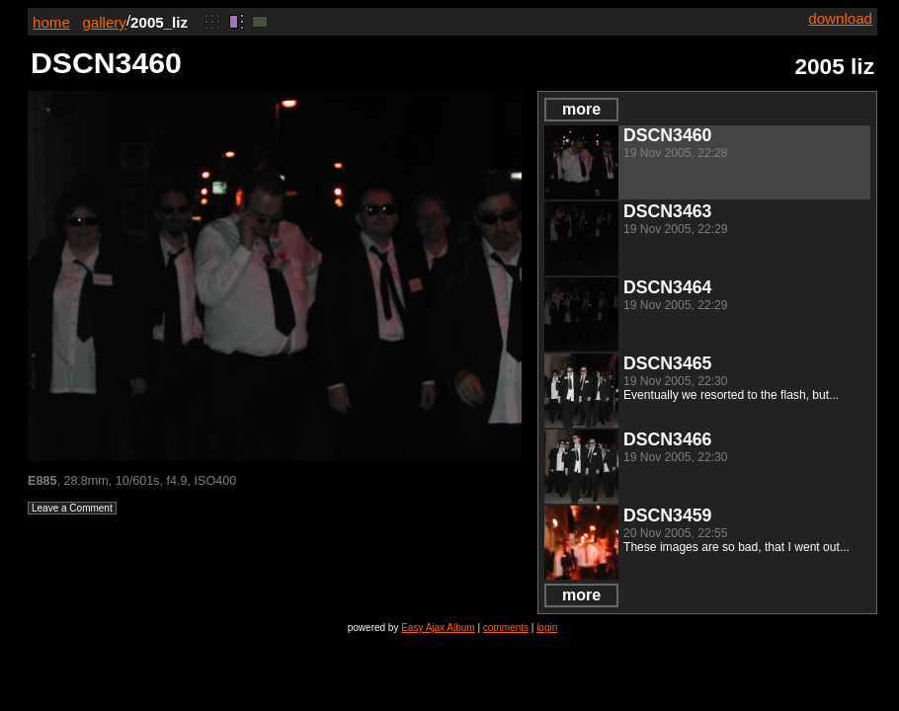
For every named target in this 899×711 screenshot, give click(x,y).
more (581, 109)
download (840, 18)
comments (506, 627)
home (51, 22)
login (546, 627)
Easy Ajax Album (437, 627)
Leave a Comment (72, 508)
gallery (104, 22)
